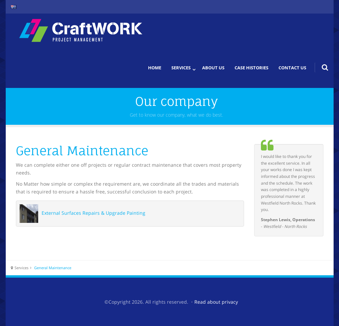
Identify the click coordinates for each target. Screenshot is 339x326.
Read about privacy (216, 302)
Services (181, 68)
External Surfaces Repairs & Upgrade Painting (93, 213)
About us (213, 68)
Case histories (251, 68)
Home (154, 68)
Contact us (292, 68)
